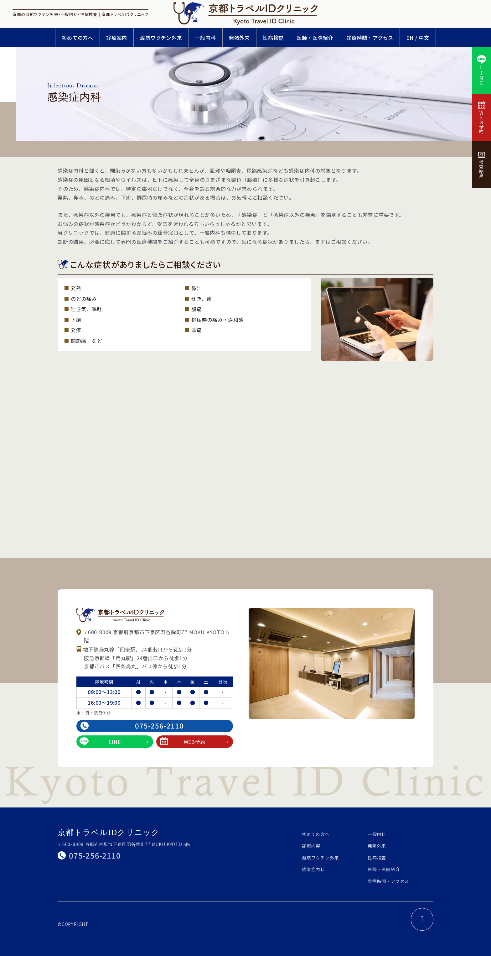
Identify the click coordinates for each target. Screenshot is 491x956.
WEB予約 (194, 741)
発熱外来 (239, 37)
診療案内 (116, 37)
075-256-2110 (132, 725)
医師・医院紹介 (315, 37)
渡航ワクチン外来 (161, 37)
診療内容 (311, 846)
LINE (114, 741)
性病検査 (273, 37)
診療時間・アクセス (369, 37)
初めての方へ (77, 37)
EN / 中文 (417, 37)
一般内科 (205, 37)
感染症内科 (313, 869)
